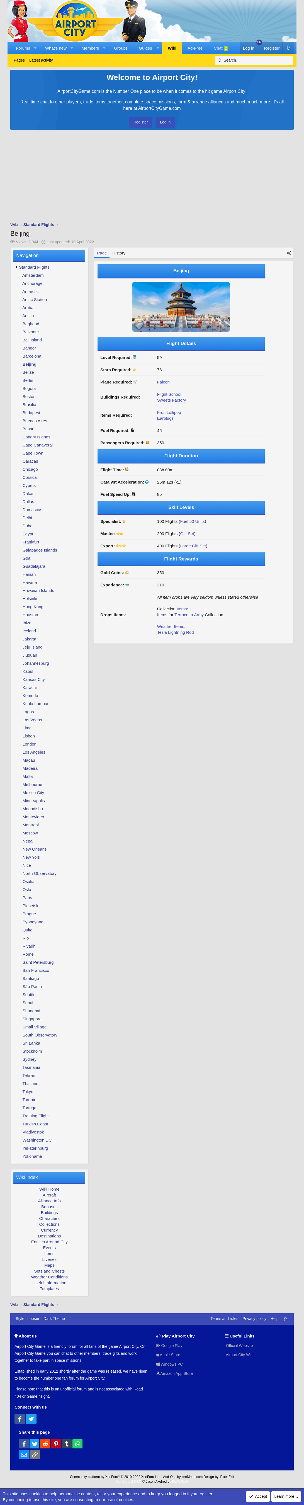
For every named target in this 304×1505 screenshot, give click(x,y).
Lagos (28, 711)
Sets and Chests (49, 1271)
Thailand (31, 1083)
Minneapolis (34, 800)
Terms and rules (225, 1318)
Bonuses (49, 1206)
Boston (29, 396)
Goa (26, 558)
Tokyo (28, 1091)
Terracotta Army (189, 614)
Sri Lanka (31, 1043)
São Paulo (32, 986)
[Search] (254, 60)
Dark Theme (54, 1318)
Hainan (29, 574)
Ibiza (27, 622)
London (30, 744)
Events (49, 1247)
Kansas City (34, 679)
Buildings (49, 1212)
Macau (29, 760)
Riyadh (29, 946)
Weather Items (170, 626)
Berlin (28, 380)
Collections (49, 1224)
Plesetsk (30, 905)
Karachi (30, 687)
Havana (30, 582)
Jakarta (29, 639)
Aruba (27, 307)
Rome (28, 954)
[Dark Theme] (287, 48)
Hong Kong (33, 606)
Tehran (29, 1075)
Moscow (30, 833)
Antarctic (30, 291)
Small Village (35, 1027)
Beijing (30, 364)
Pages (19, 60)
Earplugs (165, 418)
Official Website (239, 1345)
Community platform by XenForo (115, 1477)
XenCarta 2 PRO (128, 1482)
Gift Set (187, 533)
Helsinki (30, 598)
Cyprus (29, 485)
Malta (28, 776)
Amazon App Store (174, 1373)
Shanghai (31, 1010)
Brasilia (29, 404)
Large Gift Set (193, 545)
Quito (28, 930)
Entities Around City (49, 1241)
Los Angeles (34, 752)
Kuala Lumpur (35, 703)
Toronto (30, 1099)
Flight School (169, 394)
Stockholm (32, 1051)
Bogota (29, 388)
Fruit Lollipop (169, 412)
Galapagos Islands (40, 550)
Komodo (30, 695)
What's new (56, 48)
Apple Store (168, 1355)
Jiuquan (30, 655)
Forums (23, 48)
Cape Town (33, 453)
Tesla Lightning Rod (175, 632)
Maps (49, 1265)
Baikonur (31, 331)
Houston (30, 614)
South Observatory (40, 1035)
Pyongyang (33, 921)
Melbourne (32, 784)
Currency (49, 1230)
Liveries (49, 1259)
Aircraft (49, 1195)
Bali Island (32, 340)
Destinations (49, 1236)
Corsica (30, 477)
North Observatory (40, 873)
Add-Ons (169, 1477)
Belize (28, 372)
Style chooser (27, 1318)
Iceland (29, 630)
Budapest (31, 412)
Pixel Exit (227, 1477)
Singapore (32, 1018)
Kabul (28, 671)
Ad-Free (195, 48)
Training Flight (36, 1115)
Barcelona (32, 356)
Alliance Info (49, 1200)
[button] (35, 48)
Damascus (32, 509)
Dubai (28, 525)
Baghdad (31, 323)
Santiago (31, 978)
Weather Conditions (49, 1277)
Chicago (30, 469)
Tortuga (30, 1107)
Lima (27, 727)
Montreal (31, 824)
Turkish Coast (35, 1124)
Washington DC (37, 1140)
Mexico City (33, 792)
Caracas (30, 461)
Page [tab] (102, 253)
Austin (28, 315)
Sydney (30, 1059)
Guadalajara (34, 566)
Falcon (163, 382)
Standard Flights (34, 267)
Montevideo (33, 816)
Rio (26, 938)
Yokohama (32, 1156)
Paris (27, 897)
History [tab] (118, 253)
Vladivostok (33, 1132)
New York (31, 857)
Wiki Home (49, 1189)
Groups (121, 48)
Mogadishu (33, 808)
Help (275, 1318)
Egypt (28, 533)
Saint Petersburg (38, 962)
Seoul (28, 1002)
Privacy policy (254, 1318)
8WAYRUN (179, 1482)
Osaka (29, 881)
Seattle (29, 994)
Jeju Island (33, 647)
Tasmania (31, 1067)
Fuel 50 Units (192, 521)
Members (90, 48)
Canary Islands (36, 436)
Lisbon (29, 736)
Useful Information (49, 1282)
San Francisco (36, 970)
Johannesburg (36, 663)
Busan (29, 428)
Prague (29, 913)
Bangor (29, 348)
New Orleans (35, 849)
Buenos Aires (35, 420)
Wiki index (27, 1177)
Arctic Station (34, 299)
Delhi (27, 517)
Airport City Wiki (239, 1355)
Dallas (28, 501)
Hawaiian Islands (38, 590)
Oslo (27, 889)
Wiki (172, 48)
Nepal (28, 841)
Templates (49, 1288)
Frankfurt (31, 542)
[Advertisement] (152, 177)
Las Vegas (32, 719)
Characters (49, 1218)
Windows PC (169, 1364)
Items (49, 1253)
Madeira (30, 768)
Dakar (28, 493)
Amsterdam (33, 275)
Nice (27, 865)
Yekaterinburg (35, 1148)
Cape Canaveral (38, 445)
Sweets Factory (171, 400)
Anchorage (32, 283)
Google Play (169, 1345)
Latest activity (41, 60)
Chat (221, 48)
